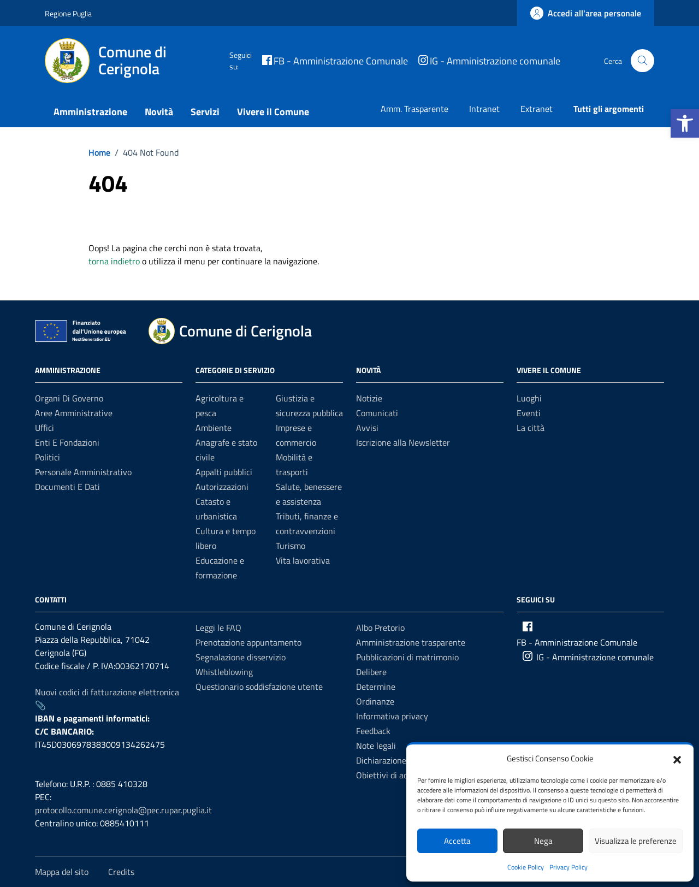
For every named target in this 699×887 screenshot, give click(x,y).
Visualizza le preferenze (636, 841)
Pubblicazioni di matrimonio (407, 657)
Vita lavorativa (303, 560)
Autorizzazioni (222, 486)
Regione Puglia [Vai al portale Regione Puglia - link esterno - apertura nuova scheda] (68, 13)
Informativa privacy (392, 716)
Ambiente (214, 427)
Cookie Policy (525, 867)
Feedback (373, 730)
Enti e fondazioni (67, 442)
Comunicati (377, 412)
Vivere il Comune (273, 111)
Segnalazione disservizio (241, 657)
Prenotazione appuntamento (248, 642)
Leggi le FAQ (218, 627)
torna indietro (114, 261)
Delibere (371, 671)
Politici (47, 457)
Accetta (457, 841)
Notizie (369, 398)
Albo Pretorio (380, 627)
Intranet (484, 108)
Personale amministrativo (83, 471)
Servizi (205, 111)
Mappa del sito (61, 871)
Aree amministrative (73, 412)
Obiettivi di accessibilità (400, 775)
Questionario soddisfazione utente (259, 686)
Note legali (376, 745)
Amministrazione (90, 111)
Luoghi (529, 398)
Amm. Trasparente (414, 108)
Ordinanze (375, 701)
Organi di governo (69, 398)
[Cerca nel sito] (642, 61)
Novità (159, 111)
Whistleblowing (224, 671)
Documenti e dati (67, 486)
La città (530, 427)
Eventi (529, 412)
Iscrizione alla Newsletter (403, 442)
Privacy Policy (568, 867)
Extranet (536, 108)
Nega (543, 841)
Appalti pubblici (224, 471)
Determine (375, 686)
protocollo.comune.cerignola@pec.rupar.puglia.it (123, 810)
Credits (121, 871)
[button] (685, 123)
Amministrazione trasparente (410, 642)
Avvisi (367, 427)
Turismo (290, 545)
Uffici (44, 427)
